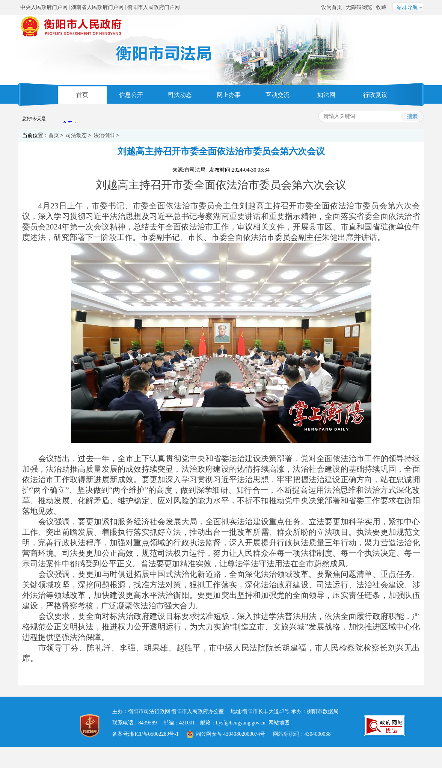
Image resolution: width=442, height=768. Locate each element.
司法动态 (180, 95)
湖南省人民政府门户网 (97, 7)
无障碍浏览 (359, 7)
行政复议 (375, 95)
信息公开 (131, 95)
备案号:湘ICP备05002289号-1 (145, 734)
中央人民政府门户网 (44, 7)
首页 (82, 95)
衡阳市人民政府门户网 (153, 7)
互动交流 (278, 95)
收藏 (381, 7)
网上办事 (229, 95)
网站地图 (279, 723)
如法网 (326, 95)
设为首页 (331, 7)
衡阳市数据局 (322, 711)
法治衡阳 (104, 135)
